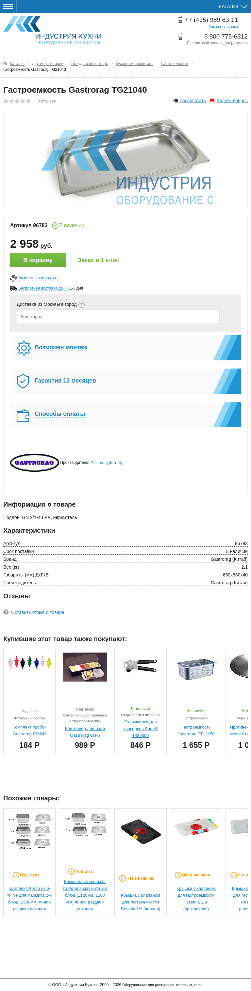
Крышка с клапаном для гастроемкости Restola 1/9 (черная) (140, 902)
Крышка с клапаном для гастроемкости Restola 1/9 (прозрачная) (196, 898)
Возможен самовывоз (38, 277)
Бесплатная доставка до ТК (43, 288)
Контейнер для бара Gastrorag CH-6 (85, 732)
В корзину (37, 260)
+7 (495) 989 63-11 (211, 19)
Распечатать (192, 100)
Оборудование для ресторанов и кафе (52, 30)
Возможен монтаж (61, 347)
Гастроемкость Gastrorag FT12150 (195, 730)
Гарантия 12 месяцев (65, 380)
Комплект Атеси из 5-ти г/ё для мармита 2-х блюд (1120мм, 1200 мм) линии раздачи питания (85, 895)
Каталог (233, 6)
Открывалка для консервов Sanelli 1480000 (141, 728)
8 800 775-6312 (226, 36)
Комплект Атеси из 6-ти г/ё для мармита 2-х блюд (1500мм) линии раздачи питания (29, 898)
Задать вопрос (232, 100)
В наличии (71, 225)
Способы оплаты (60, 414)
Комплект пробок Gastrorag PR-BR (29, 730)
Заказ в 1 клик (98, 260)
